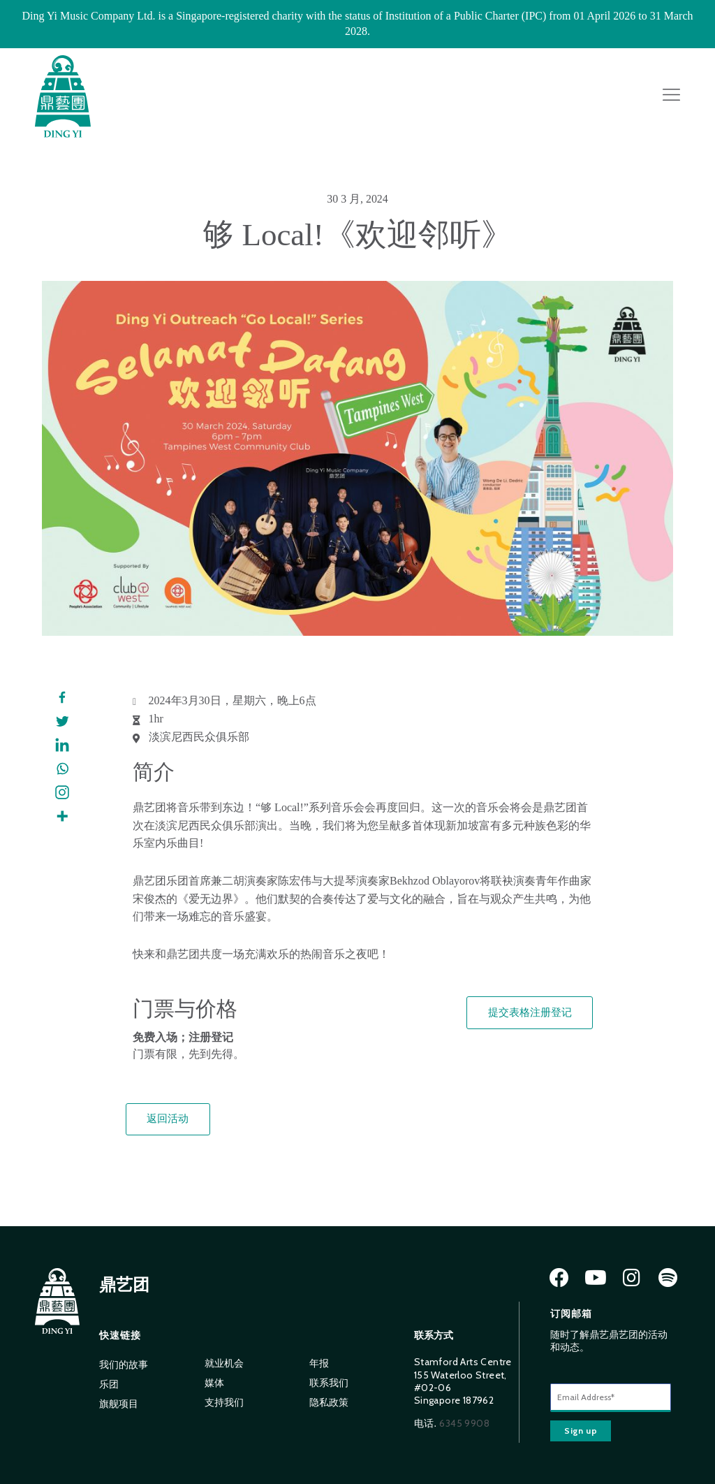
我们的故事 (123, 1365)
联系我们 (328, 1383)
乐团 (109, 1384)
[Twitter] (62, 721)
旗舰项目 (118, 1404)
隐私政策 (328, 1402)
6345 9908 (464, 1423)
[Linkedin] (62, 745)
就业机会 (224, 1363)
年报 (319, 1363)
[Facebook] (62, 698)
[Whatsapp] (62, 769)
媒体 (214, 1383)
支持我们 (224, 1402)
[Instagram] (62, 793)
